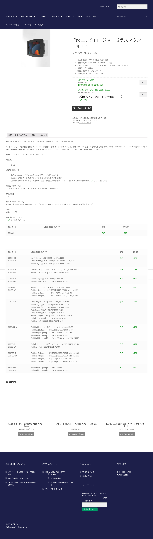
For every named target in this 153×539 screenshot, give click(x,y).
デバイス (81, 95)
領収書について (88, 472)
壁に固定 (55, 16)
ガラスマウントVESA (86, 80)
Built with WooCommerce (16, 527)
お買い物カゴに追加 (83, 108)
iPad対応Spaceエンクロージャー (87, 120)
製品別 (68, 16)
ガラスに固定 (102, 118)
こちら (91, 180)
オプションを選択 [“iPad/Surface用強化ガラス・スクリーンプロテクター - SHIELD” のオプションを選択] (128, 434)
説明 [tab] (10, 135)
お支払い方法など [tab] (21, 135)
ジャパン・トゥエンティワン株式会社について (21, 473)
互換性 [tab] (34, 135)
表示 (103, 233)
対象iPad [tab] (43, 135)
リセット (85, 99)
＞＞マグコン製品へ (13, 24)
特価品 (80, 16)
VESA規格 (93, 118)
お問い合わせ (104, 7)
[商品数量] (143, 82)
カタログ (54, 474)
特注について (91, 16)
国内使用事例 (56, 478)
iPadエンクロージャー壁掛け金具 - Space (94, 90)
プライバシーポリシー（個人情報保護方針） (21, 483)
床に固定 (42, 16)
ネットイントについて (53, 489)
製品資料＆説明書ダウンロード (62, 483)
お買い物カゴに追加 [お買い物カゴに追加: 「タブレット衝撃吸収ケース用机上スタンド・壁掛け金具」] (77, 434)
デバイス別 (10, 16)
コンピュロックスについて (55, 472)
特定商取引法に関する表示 (18, 478)
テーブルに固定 (26, 16)
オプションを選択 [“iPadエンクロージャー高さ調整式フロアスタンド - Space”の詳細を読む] (27, 434)
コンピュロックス (85, 123)
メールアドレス (88, 500)
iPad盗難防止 (84, 118)
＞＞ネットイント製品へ (34, 24)
